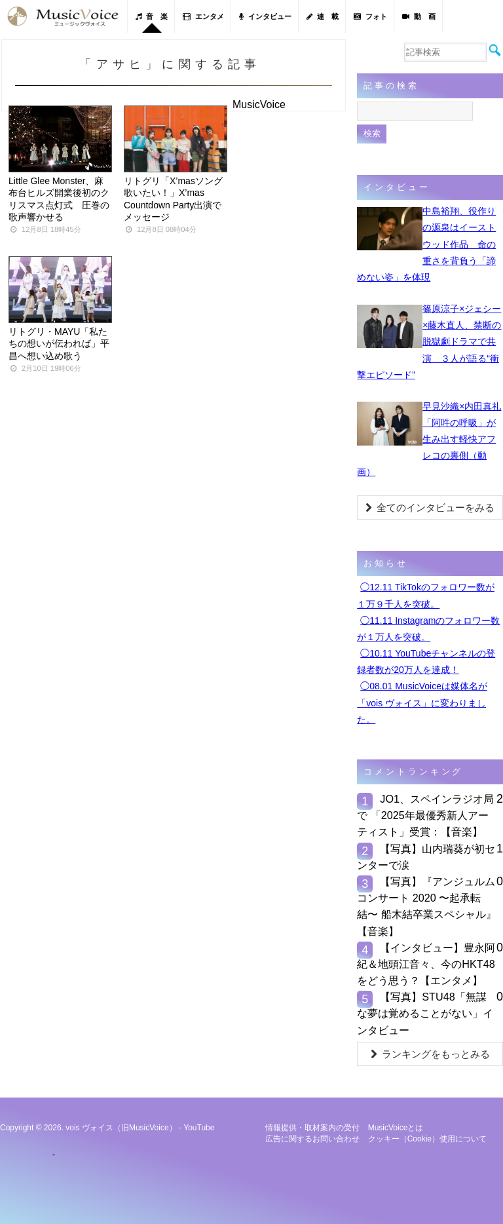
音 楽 (152, 16)
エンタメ (203, 16)
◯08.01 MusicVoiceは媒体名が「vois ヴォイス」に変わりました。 (422, 702)
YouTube (198, 1127)
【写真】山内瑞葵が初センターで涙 (426, 857)
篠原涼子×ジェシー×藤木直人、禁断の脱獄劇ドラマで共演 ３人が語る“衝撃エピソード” (429, 341)
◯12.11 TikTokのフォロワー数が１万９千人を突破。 (425, 595)
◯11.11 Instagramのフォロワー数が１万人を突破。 (428, 628)
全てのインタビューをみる (429, 507)
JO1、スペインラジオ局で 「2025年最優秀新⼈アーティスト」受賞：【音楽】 (425, 815)
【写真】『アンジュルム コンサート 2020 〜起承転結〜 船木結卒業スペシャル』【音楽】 (426, 906)
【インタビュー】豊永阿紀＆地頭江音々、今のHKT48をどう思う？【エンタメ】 (426, 964)
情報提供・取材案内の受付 (312, 1127)
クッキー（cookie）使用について (427, 1138)
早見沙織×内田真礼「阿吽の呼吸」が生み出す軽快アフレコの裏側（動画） (429, 439)
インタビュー (265, 16)
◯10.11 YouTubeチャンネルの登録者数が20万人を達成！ (426, 661)
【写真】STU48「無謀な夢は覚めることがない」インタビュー (425, 1013)
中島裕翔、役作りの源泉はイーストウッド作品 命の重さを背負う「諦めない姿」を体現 (426, 244)
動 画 (419, 16)
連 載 (323, 16)
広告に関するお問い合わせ (312, 1138)
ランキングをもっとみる (430, 1054)
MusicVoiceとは (396, 1127)
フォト (370, 16)
